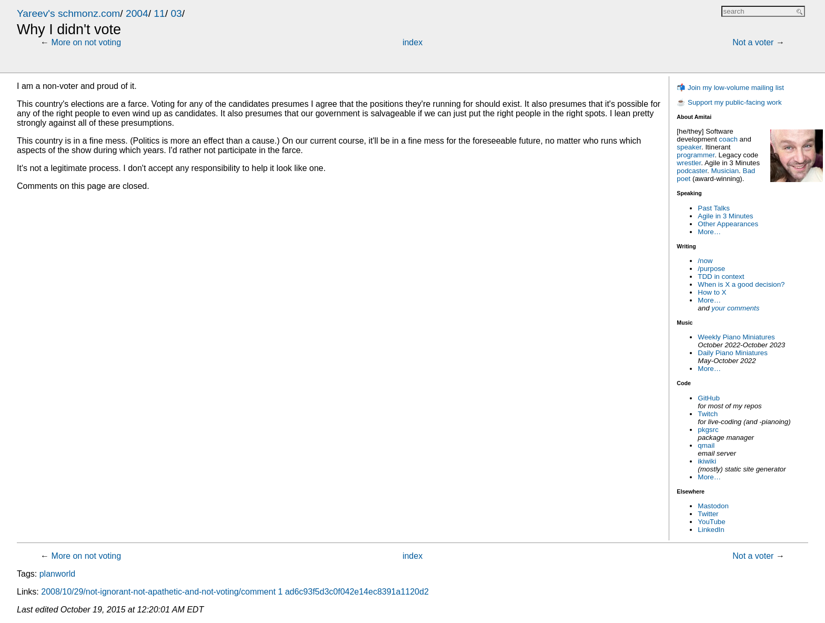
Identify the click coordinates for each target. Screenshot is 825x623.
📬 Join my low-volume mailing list (730, 88)
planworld (57, 573)
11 (159, 13)
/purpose (711, 269)
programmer (696, 155)
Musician (725, 171)
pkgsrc (708, 430)
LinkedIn (711, 530)
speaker (689, 147)
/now (705, 261)
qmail (706, 445)
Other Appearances (728, 224)
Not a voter (752, 42)
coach (728, 139)
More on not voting (87, 42)
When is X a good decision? (741, 284)
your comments (735, 308)
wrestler (689, 163)
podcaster (692, 171)
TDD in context (721, 276)
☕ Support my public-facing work (729, 102)
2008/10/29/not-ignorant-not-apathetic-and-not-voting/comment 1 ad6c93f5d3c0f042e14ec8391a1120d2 (235, 591)
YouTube (711, 522)
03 (176, 13)
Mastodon (713, 506)
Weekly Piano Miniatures (736, 337)
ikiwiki (707, 461)
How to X (712, 292)
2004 (137, 13)
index (412, 42)
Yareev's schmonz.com (68, 13)
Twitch (708, 414)
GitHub (708, 398)
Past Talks (714, 208)
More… (709, 232)
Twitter (708, 514)
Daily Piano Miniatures (733, 353)
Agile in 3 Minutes (725, 216)
